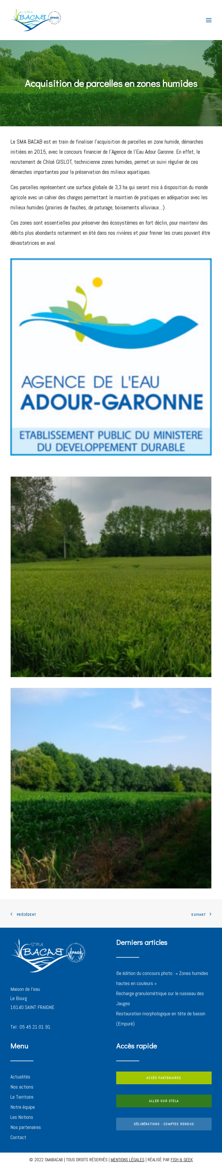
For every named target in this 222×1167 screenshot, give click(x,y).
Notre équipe (22, 1107)
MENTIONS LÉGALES (127, 1160)
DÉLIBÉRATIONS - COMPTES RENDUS (164, 1124)
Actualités (20, 1076)
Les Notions (21, 1117)
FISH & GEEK (182, 1160)
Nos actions (21, 1086)
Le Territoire (21, 1096)
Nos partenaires (25, 1127)
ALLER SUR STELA (164, 1101)
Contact (18, 1137)
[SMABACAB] (36, 20)
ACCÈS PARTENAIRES (163, 1078)
